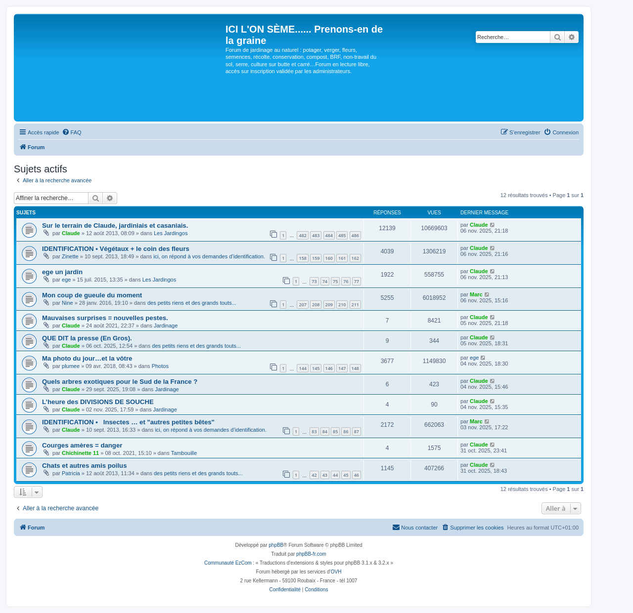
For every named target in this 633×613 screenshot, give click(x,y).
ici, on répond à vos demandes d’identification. (209, 256)
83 (314, 431)
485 (342, 235)
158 (302, 258)
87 (356, 431)
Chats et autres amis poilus (84, 465)
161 (342, 258)
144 (302, 368)
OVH (336, 571)
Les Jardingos (171, 233)
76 (345, 281)
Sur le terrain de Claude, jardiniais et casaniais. (115, 225)
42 (314, 475)
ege (66, 280)
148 (355, 368)
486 (355, 235)
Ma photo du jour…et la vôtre (87, 358)
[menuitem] (72, 132)
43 (324, 475)
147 (342, 368)
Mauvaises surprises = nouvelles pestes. (105, 318)
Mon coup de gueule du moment (92, 295)
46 (356, 475)
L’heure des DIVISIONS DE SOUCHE (98, 402)
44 (335, 475)
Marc (476, 294)
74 (324, 281)
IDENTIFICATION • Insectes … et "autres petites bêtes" (128, 422)
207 (302, 304)
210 (342, 304)
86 (345, 431)
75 (335, 281)
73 (314, 281)
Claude (71, 233)
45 (345, 475)
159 (315, 258)
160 (329, 258)
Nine (67, 303)
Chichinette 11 (80, 453)
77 (356, 281)
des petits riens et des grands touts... (191, 303)
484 (329, 235)
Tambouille (184, 453)
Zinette (70, 256)
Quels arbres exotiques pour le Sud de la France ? (119, 381)
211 (355, 304)
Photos (160, 366)
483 (315, 235)
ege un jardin (62, 272)
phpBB (276, 545)
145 (315, 368)
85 (335, 431)
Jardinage (166, 325)
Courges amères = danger (82, 445)
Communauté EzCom (228, 563)
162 (355, 258)
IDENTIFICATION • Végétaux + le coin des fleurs (115, 248)
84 (324, 431)
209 (329, 304)
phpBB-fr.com (311, 554)
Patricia (71, 473)
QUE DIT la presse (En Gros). (87, 338)
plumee (71, 366)
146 (329, 368)
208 (315, 304)
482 (302, 235)
